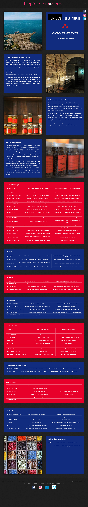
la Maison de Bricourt (22, 74)
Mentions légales (39, 483)
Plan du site (27, 483)
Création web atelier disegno (55, 483)
